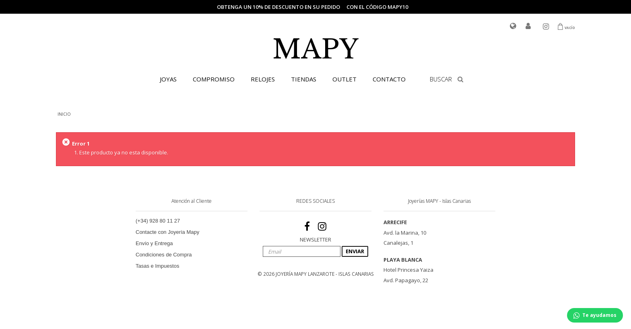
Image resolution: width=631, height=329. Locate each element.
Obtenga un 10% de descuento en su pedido (278, 6)
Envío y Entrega (154, 243)
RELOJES (263, 79)
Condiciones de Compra (164, 255)
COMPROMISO (214, 79)
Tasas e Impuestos (157, 266)
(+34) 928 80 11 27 (158, 221)
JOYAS (168, 79)
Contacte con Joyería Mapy (167, 232)
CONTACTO (389, 79)
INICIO (64, 114)
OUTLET (344, 79)
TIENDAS (303, 79)
